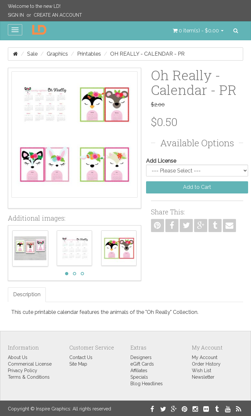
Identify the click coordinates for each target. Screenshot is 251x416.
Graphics (57, 54)
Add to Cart (197, 187)
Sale (32, 54)
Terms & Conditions (29, 377)
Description (27, 294)
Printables (89, 54)
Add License (161, 161)
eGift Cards (142, 364)
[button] (198, 31)
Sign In (16, 15)
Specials (139, 377)
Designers (141, 357)
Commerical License (30, 364)
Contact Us (80, 357)
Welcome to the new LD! (34, 6)
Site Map (78, 364)
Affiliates (138, 370)
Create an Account (58, 15)
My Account (204, 357)
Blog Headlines (146, 383)
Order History (206, 364)
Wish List (201, 370)
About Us (17, 357)
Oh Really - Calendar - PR (147, 54)
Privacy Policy (22, 370)
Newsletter (203, 377)
